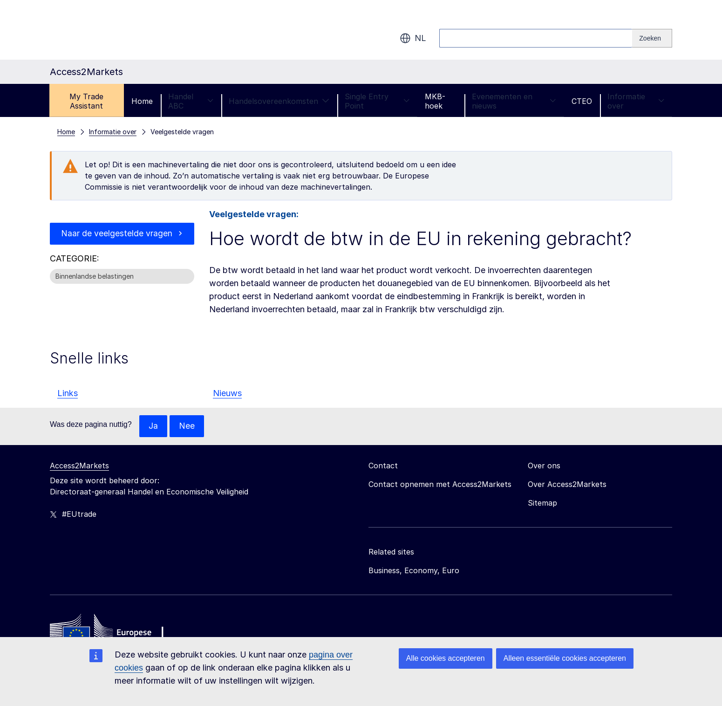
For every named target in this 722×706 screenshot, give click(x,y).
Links (67, 393)
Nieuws (227, 393)
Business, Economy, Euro (413, 571)
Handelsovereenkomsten (279, 101)
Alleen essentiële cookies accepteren (565, 658)
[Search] (652, 38)
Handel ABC (190, 101)
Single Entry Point (377, 101)
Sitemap (542, 503)
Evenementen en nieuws (514, 101)
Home (142, 101)
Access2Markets (79, 466)
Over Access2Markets (567, 484)
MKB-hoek (435, 101)
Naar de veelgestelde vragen (116, 234)
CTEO (582, 101)
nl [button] (413, 38)
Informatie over (635, 101)
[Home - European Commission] (117, 632)
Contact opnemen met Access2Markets (439, 484)
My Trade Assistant (86, 101)
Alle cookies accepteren (445, 658)
